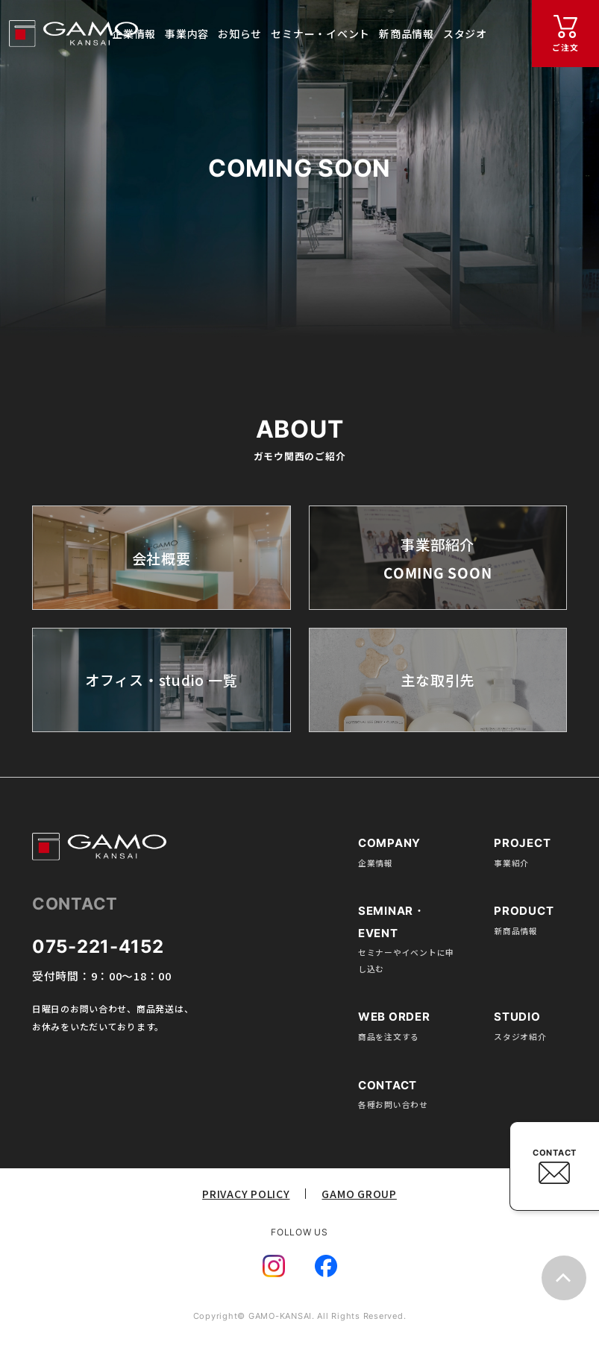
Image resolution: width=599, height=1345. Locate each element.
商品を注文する (388, 1036)
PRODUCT (523, 911)
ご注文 (565, 47)
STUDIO (517, 1017)
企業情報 (375, 863)
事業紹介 (511, 863)
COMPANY (389, 843)
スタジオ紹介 (520, 1036)
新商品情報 (516, 930)
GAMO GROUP (359, 1193)
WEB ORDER (394, 1017)
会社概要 (161, 558)
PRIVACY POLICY (245, 1193)
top (564, 1278)
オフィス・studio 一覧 (161, 680)
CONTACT (555, 1152)
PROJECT (522, 843)
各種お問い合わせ (393, 1104)
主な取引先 (437, 680)
